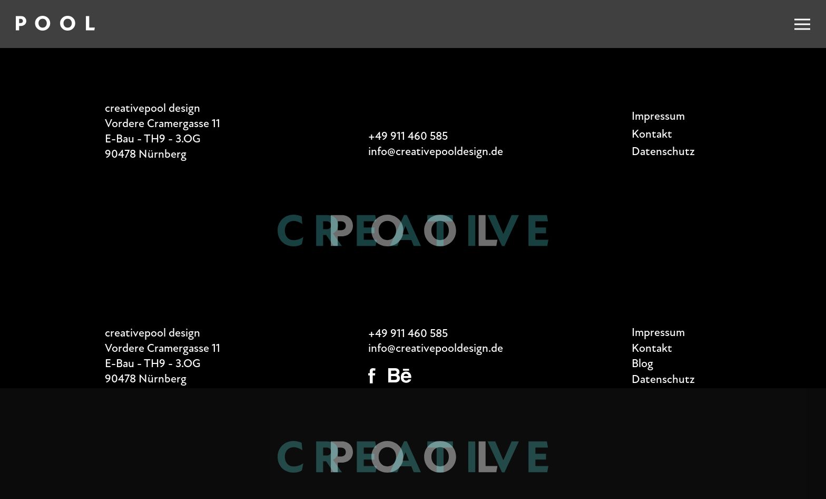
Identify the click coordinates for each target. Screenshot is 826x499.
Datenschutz (663, 151)
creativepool (135, 108)
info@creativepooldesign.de (435, 151)
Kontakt (652, 134)
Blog (642, 363)
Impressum (658, 116)
